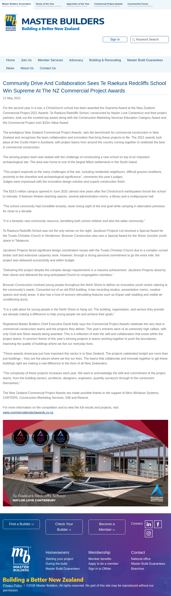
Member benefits (99, 559)
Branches (137, 568)
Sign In (115, 39)
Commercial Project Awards (108, 5)
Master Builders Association (16, 5)
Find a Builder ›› (21, 524)
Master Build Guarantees (63, 568)
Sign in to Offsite (99, 568)
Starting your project (59, 559)
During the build (56, 563)
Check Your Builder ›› (64, 527)
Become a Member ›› (107, 527)
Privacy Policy (12, 585)
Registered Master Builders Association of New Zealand (55, 22)
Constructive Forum (140, 5)
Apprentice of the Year (78, 5)
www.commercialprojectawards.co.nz (28, 412)
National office (141, 559)
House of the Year (49, 5)
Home (10, 60)
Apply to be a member (103, 563)
